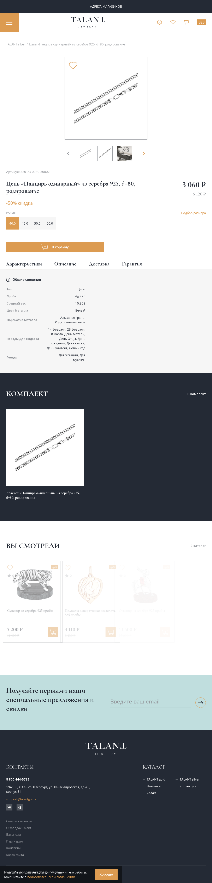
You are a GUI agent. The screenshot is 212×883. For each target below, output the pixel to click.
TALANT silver (190, 779)
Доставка (99, 264)
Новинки (154, 786)
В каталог (198, 546)
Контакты (13, 848)
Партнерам (14, 841)
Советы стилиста (19, 821)
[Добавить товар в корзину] (55, 247)
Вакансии (13, 834)
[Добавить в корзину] (37, 632)
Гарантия (132, 264)
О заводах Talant (18, 828)
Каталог (154, 767)
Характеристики (24, 264)
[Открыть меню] (9, 22)
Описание (65, 264)
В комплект (196, 394)
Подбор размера (193, 213)
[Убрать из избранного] (73, 65)
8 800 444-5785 (17, 779)
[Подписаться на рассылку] (200, 702)
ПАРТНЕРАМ (106, 6)
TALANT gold (156, 779)
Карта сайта (15, 855)
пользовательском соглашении (51, 877)
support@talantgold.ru (22, 799)
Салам (151, 793)
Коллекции (188, 786)
